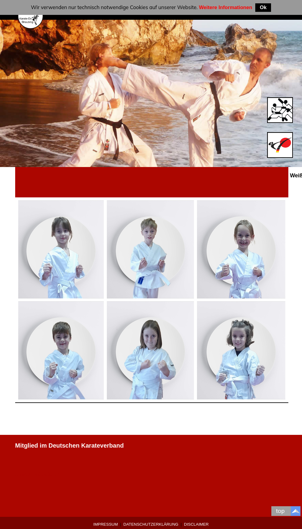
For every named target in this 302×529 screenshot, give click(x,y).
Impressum (105, 524)
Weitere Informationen (225, 7)
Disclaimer (196, 524)
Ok (263, 7)
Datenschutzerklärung (151, 524)
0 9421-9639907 (37, 474)
